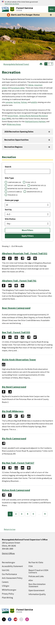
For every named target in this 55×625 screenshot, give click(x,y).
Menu (52, 9)
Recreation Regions (13, 147)
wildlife (34, 102)
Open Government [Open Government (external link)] (36, 590)
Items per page (12, 200)
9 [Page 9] (44, 514)
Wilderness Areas (14, 124)
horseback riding (18, 88)
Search (8, 166)
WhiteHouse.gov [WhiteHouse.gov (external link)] (9, 589)
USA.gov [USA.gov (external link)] (5, 586)
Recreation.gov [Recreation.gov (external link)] (8, 562)
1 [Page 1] (10, 514)
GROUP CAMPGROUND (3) (17, 185)
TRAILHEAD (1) (13, 195)
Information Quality (37, 594)
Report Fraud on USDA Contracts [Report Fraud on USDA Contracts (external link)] (38, 571)
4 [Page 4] (27, 514)
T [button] (46, 64)
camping (9, 102)
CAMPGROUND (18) (14, 182)
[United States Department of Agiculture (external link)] (6, 9)
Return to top (9, 529)
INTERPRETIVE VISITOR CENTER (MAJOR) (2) (23, 188)
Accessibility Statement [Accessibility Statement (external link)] (12, 566)
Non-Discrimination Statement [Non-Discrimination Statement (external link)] (37, 585)
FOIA (31, 566)
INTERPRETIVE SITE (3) (38, 185)
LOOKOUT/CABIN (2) (15, 192)
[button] (41, 63)
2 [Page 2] (15, 514)
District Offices (8, 553)
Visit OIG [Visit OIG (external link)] (5, 570)
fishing (24, 102)
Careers (5, 582)
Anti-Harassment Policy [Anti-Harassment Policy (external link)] (12, 578)
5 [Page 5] (33, 514)
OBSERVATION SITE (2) (34, 192)
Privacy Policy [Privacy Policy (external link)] (8, 593)
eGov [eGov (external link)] (31, 580)
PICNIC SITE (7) (31, 182)
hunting (16, 102)
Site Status (10, 219)
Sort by (8, 209)
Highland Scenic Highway (35, 121)
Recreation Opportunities (16, 139)
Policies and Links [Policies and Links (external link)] (36, 576)
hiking (30, 85)
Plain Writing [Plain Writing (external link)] (7, 597)
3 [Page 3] (21, 514)
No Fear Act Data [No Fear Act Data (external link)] (36, 562)
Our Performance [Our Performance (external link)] (9, 574)
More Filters (27, 230)
